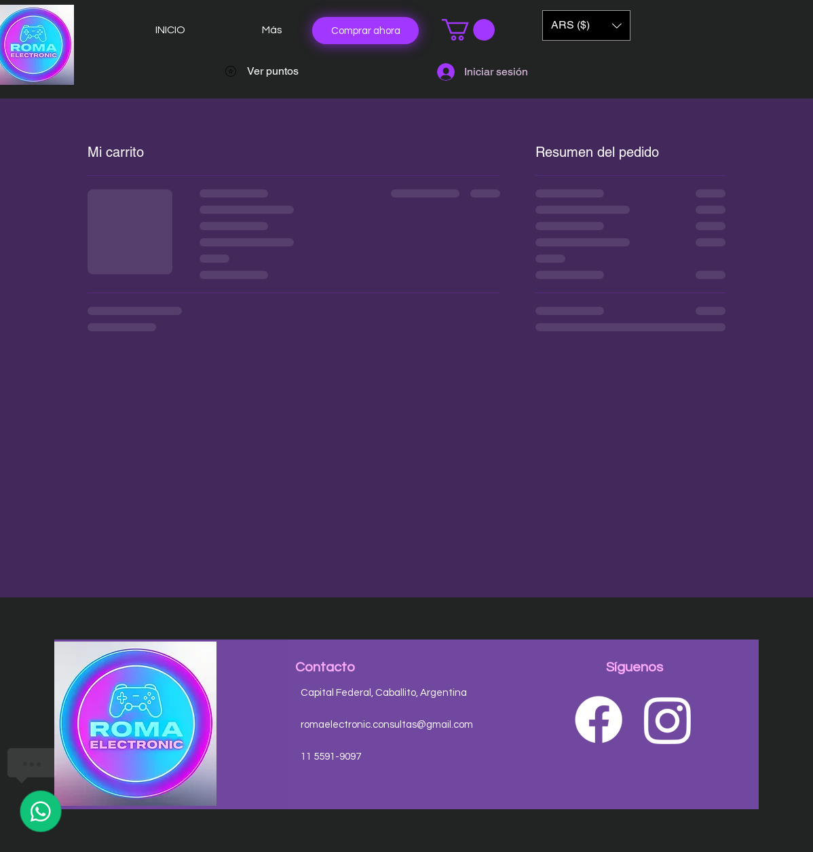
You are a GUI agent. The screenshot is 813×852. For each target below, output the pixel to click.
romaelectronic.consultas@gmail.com (387, 725)
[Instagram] (668, 719)
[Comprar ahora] (365, 30)
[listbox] (586, 25)
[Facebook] (598, 719)
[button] (468, 30)
